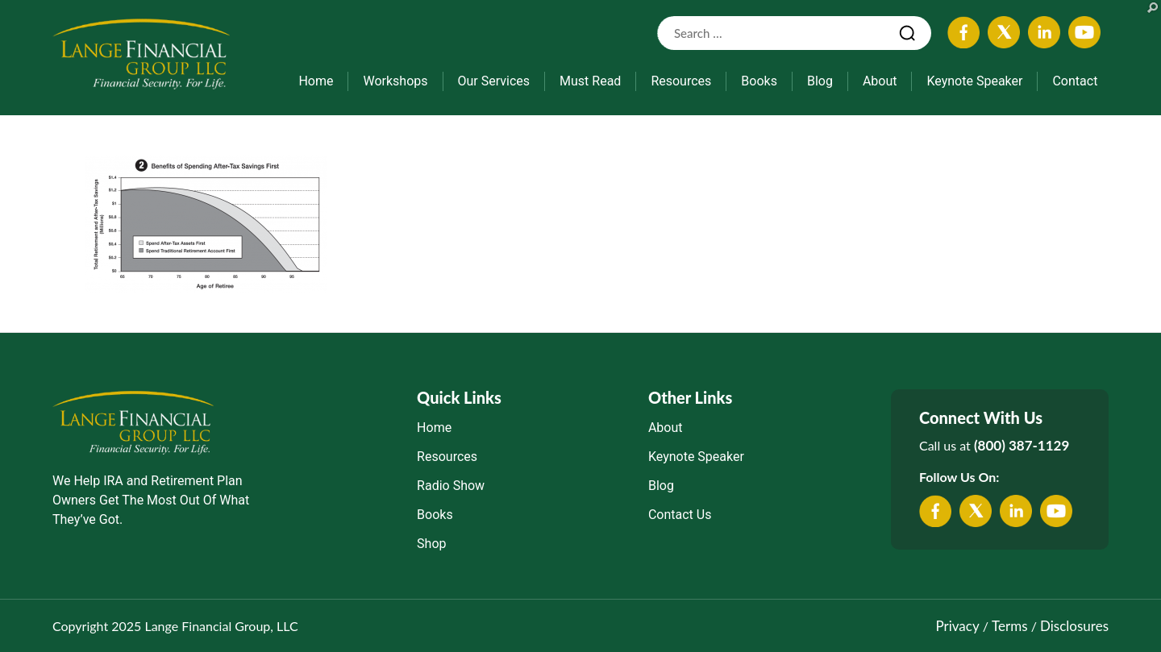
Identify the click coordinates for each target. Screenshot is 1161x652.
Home (315, 81)
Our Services (494, 81)
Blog (820, 81)
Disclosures (1074, 625)
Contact (1074, 81)
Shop (431, 543)
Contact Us (680, 514)
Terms (1009, 625)
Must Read (590, 81)
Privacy (957, 625)
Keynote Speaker (974, 81)
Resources (681, 81)
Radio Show (451, 485)
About (880, 81)
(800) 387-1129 (1021, 445)
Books (759, 81)
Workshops (395, 81)
